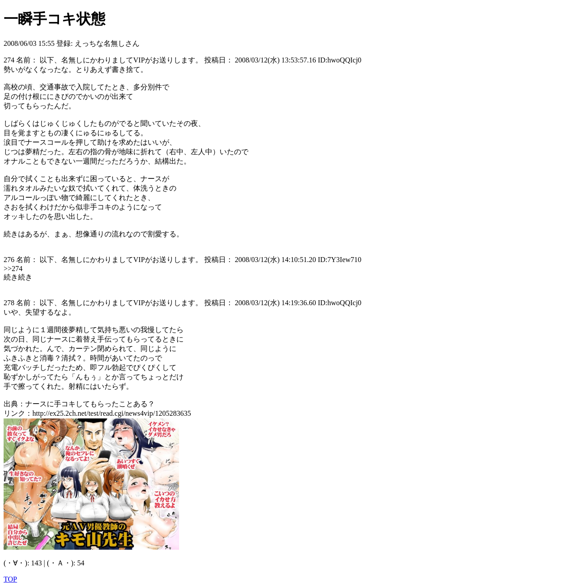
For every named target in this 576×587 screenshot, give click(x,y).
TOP (10, 579)
